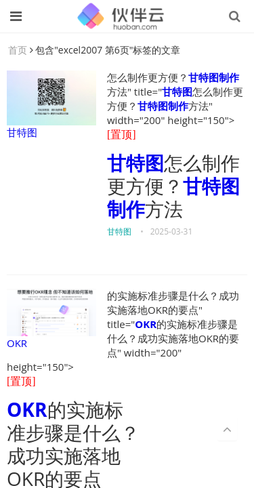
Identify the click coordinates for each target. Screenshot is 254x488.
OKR (51, 319)
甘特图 (51, 104)
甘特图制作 (213, 77)
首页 (17, 49)
